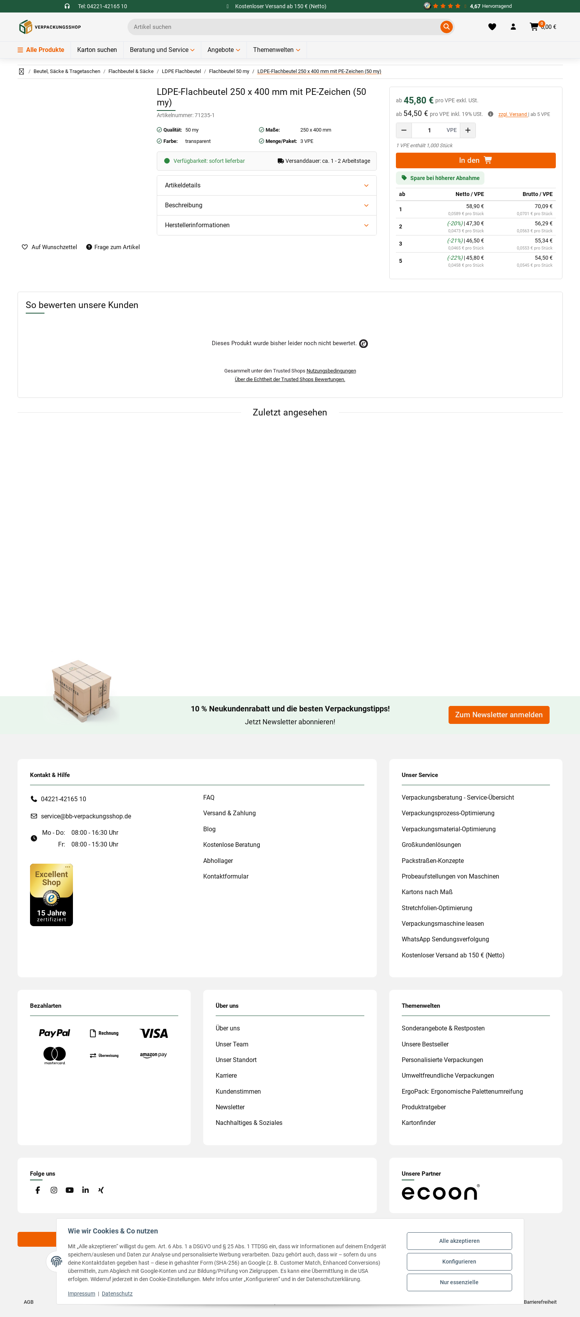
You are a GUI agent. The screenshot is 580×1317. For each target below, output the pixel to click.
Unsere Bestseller (425, 1044)
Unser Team (232, 1044)
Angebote (221, 49)
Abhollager (218, 860)
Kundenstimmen (238, 1091)
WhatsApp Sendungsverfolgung (445, 939)
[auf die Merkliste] (49, 247)
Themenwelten (273, 49)
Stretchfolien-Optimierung (437, 908)
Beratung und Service (159, 49)
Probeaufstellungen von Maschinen (450, 876)
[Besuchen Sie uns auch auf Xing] (101, 1190)
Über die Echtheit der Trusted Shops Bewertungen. (290, 379)
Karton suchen (97, 49)
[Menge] (429, 130)
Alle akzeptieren (458, 1242)
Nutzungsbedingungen (331, 371)
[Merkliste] (492, 26)
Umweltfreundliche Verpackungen (448, 1075)
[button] (513, 26)
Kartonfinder (419, 1122)
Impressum (82, 1293)
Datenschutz (118, 1293)
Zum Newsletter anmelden (499, 715)
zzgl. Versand (513, 114)
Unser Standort (236, 1060)
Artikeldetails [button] (182, 185)
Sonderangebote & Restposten (443, 1028)
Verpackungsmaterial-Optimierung (449, 829)
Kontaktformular (225, 876)
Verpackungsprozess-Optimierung (448, 813)
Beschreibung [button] (183, 205)
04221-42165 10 (63, 799)
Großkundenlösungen (431, 844)
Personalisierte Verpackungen (442, 1060)
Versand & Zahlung (229, 813)
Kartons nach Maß (427, 892)
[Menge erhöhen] (467, 130)
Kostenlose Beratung (231, 844)
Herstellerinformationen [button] (197, 225)
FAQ (209, 797)
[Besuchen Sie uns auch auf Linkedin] (85, 1190)
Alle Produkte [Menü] (41, 49)
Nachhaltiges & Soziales (249, 1122)
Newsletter (230, 1107)
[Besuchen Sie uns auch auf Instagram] (54, 1190)
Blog (209, 829)
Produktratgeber (424, 1107)
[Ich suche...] (285, 27)
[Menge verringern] (404, 130)
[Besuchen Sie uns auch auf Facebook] (38, 1190)
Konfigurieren (458, 1261)
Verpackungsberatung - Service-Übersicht (458, 797)
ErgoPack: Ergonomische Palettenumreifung (462, 1091)
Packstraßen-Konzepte (433, 860)
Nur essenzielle (458, 1282)
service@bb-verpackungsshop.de (86, 816)
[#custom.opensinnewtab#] (467, 6)
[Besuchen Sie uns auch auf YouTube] (69, 1190)
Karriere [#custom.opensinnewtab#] (226, 1075)
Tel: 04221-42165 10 (102, 6)
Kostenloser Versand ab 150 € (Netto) (453, 955)
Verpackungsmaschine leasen (443, 923)
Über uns (228, 1028)
